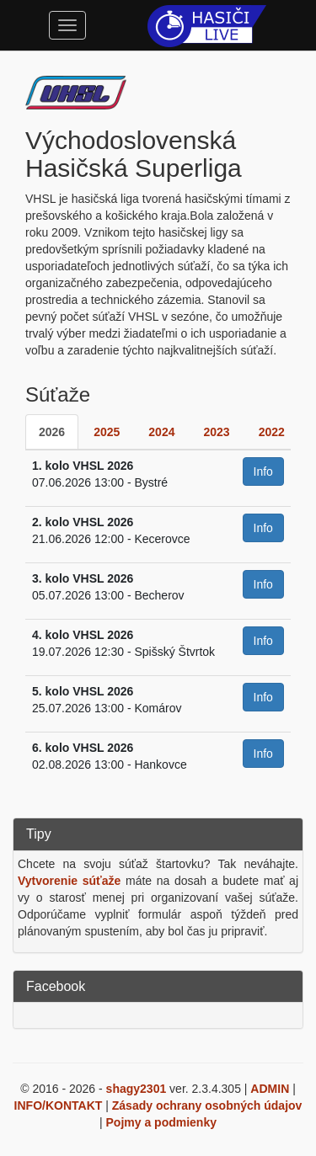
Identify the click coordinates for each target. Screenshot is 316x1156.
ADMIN (269, 1088)
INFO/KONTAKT (58, 1105)
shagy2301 (136, 1088)
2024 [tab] (161, 432)
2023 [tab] (216, 432)
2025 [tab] (107, 432)
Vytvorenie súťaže (69, 880)
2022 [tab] (272, 432)
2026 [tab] (52, 432)
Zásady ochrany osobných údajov (207, 1105)
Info (263, 471)
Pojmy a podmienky (161, 1122)
